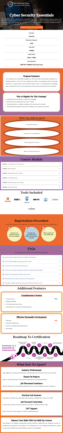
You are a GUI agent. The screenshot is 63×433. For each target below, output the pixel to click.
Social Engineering (15, 177)
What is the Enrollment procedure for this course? (25, 275)
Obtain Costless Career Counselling (31, 27)
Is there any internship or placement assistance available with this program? (26, 268)
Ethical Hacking (14, 169)
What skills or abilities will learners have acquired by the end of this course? (30, 279)
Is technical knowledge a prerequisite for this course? (22, 260)
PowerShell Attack (14, 185)
